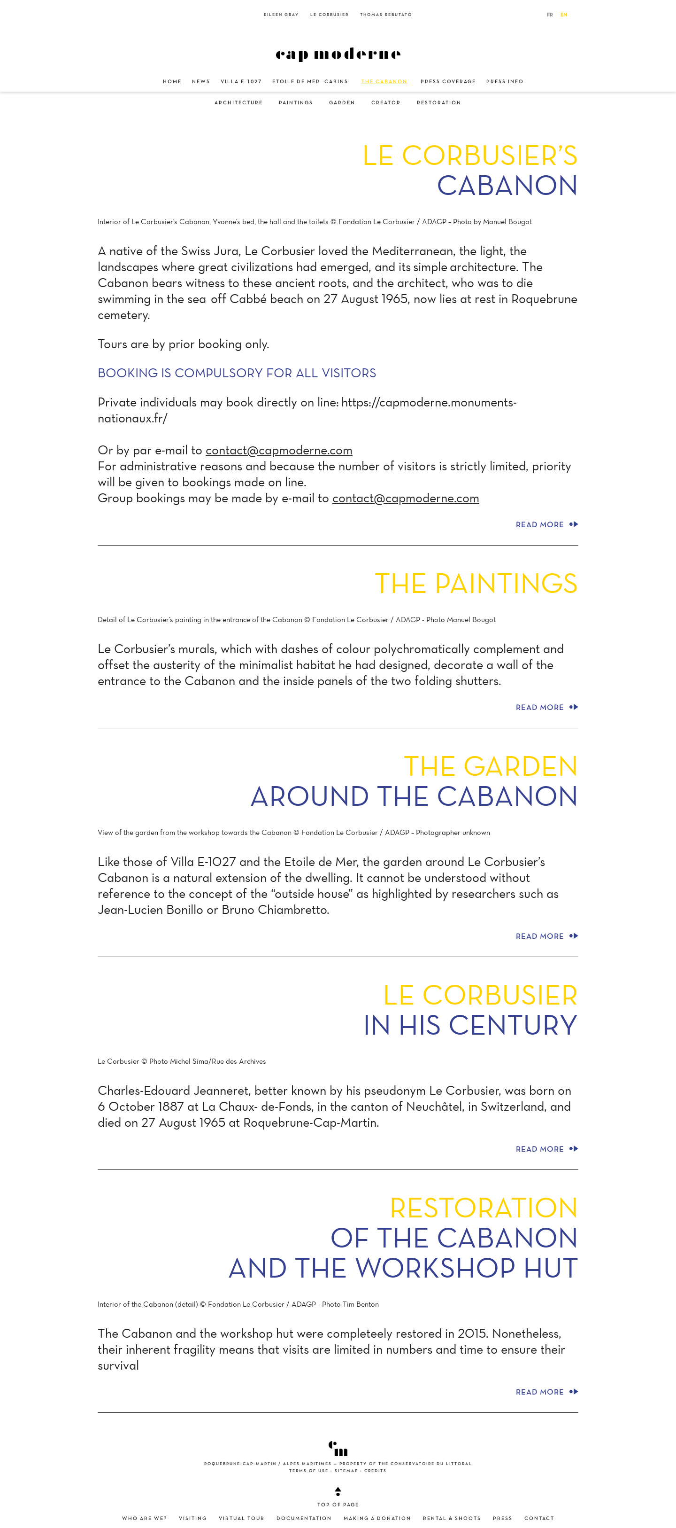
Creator (386, 103)
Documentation (304, 1518)
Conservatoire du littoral (431, 1464)
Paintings (296, 103)
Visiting (193, 1518)
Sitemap (346, 1471)
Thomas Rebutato (386, 15)
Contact (539, 1518)
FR (550, 15)
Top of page (338, 1497)
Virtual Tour (242, 1518)
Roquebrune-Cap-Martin (240, 1464)
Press (503, 1518)
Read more (547, 524)
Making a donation (377, 1518)
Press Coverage (448, 81)
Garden (342, 103)
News (201, 81)
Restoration (439, 103)
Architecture (239, 103)
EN (564, 15)
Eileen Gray (281, 15)
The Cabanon (384, 81)
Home (172, 81)
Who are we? (144, 1518)
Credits (375, 1471)
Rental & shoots (452, 1518)
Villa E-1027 (241, 81)
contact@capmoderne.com (279, 450)
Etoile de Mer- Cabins (310, 81)
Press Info (505, 81)
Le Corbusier (329, 15)
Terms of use (309, 1471)
